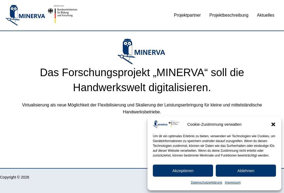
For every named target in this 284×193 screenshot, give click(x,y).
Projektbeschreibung (228, 15)
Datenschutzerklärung (206, 182)
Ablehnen (245, 170)
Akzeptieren (183, 170)
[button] (273, 124)
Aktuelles (265, 15)
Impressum (233, 182)
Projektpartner (187, 15)
